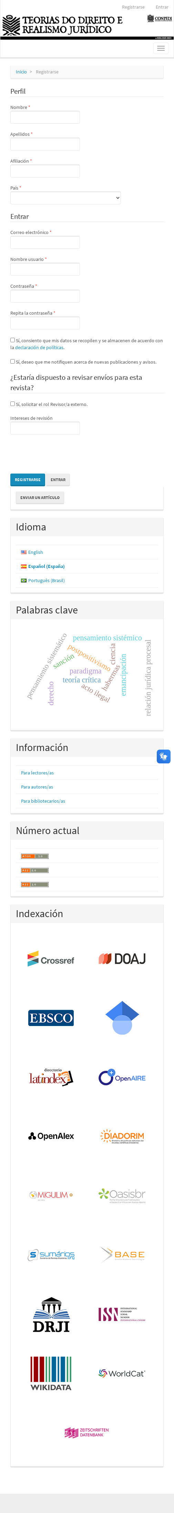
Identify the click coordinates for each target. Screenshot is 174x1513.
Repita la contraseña (45, 319)
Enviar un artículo (40, 497)
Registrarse (133, 7)
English (35, 552)
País (65, 194)
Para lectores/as (37, 773)
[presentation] (62, 454)
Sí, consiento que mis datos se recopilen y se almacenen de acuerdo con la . (86, 344)
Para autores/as (37, 787)
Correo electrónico (45, 239)
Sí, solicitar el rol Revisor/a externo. (49, 404)
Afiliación (45, 167)
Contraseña (45, 293)
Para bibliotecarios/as (43, 801)
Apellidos (45, 141)
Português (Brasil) (46, 580)
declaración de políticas (39, 347)
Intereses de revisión (45, 425)
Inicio (21, 72)
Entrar (162, 7)
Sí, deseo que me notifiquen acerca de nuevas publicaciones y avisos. (83, 362)
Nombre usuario (45, 266)
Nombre (45, 114)
